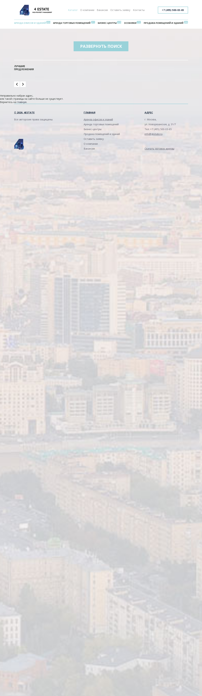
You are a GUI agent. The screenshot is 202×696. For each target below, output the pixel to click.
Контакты (139, 10)
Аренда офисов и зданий (30, 23)
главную (22, 102)
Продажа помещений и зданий (163, 23)
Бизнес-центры (107, 23)
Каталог (73, 10)
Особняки (130, 23)
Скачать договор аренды (159, 149)
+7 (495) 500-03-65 (173, 10)
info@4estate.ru (154, 134)
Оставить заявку (120, 10)
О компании (87, 10)
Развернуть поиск (101, 47)
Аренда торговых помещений (72, 23)
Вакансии (102, 10)
